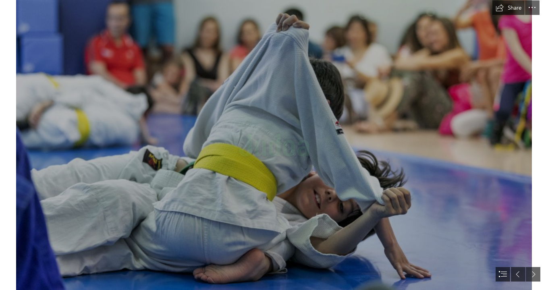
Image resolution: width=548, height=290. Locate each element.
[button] (508, 7)
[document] (274, 145)
